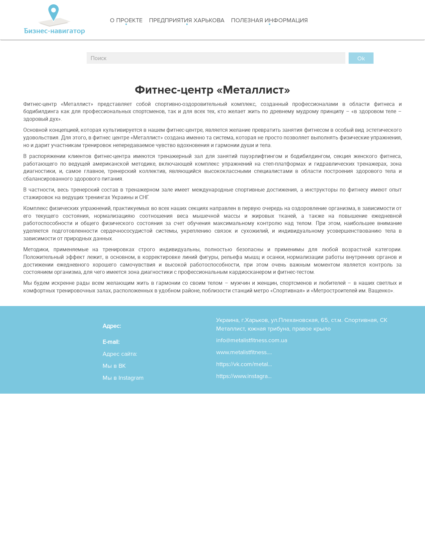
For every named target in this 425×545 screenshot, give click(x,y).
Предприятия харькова (186, 21)
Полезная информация (269, 21)
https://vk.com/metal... (244, 364)
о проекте (126, 21)
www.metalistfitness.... (244, 352)
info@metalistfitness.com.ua (251, 340)
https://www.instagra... (244, 376)
